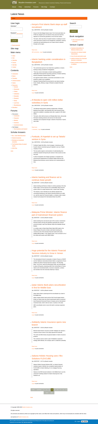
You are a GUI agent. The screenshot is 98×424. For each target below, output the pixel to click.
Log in (41, 52)
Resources (14, 85)
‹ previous (38, 389)
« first (33, 389)
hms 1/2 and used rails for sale (78, 56)
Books (15, 100)
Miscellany (14, 107)
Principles (14, 78)
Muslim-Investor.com (27, 407)
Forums (35, 7)
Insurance (16, 122)
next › (47, 392)
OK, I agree (77, 421)
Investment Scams (18, 124)
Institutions (16, 93)
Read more (34, 49)
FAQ (20, 7)
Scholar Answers (16, 80)
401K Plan (14, 148)
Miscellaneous (17, 105)
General (16, 86)
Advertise (27, 7)
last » (52, 392)
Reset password (16, 45)
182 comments (35, 52)
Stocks (14, 82)
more (31, 397)
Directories (16, 89)
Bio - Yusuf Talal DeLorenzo (19, 135)
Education (16, 96)
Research (16, 98)
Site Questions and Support (20, 128)
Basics (14, 76)
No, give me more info (27, 422)
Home (13, 18)
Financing (16, 118)
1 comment (34, 129)
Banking (16, 120)
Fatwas (15, 91)
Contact (52, 7)
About (14, 7)
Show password (20, 33)
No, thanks (84, 421)
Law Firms (16, 102)
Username (14, 26)
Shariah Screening (16, 137)
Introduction (15, 73)
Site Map (44, 7)
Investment (16, 115)
